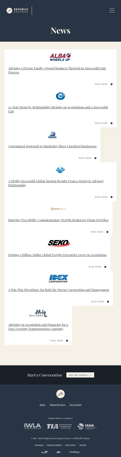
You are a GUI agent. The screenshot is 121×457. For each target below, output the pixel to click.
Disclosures (39, 445)
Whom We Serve (57, 405)
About (42, 405)
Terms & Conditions (54, 445)
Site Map (83, 445)
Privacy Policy (70, 445)
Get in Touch (80, 375)
